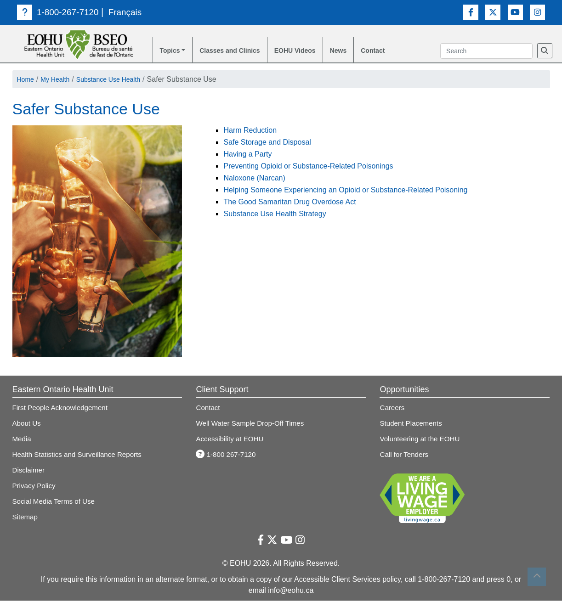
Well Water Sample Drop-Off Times (253, 424)
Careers (393, 409)
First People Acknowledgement (63, 409)
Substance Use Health (119, 80)
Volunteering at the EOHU (422, 440)
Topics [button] (171, 51)
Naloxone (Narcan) (254, 179)
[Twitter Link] (492, 11)
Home (27, 80)
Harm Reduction (250, 131)
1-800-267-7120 (59, 12)
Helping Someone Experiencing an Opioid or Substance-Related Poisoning (345, 191)
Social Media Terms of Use (56, 502)
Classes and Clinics (237, 51)
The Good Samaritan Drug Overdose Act (289, 203)
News (357, 51)
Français (130, 12)
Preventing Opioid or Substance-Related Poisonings (308, 167)
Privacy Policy (35, 487)
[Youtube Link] (515, 11)
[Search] (544, 51)
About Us (27, 424)
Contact (395, 51)
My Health (59, 80)
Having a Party (247, 155)
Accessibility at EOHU (231, 440)
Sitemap (26, 518)
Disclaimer (29, 471)
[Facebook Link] (470, 11)
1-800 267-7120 (227, 456)
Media (22, 440)
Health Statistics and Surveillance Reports (80, 456)
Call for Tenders (405, 456)
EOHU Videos (309, 51)
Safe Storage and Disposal (267, 143)
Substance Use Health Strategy (274, 215)
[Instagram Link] (537, 11)
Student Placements (412, 424)
